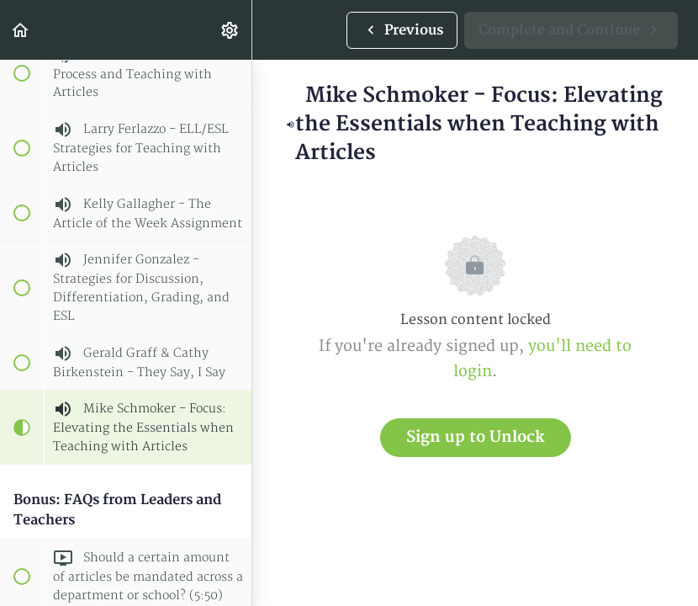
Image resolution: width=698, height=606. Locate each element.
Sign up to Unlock (475, 437)
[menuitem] (230, 30)
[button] (21, 30)
